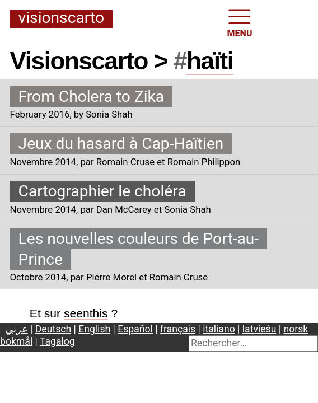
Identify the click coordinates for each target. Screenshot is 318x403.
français (177, 329)
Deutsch (53, 329)
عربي (16, 329)
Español (135, 329)
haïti (209, 60)
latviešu (259, 329)
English (94, 329)
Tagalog (57, 341)
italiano (219, 329)
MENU (239, 22)
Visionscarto (61, 18)
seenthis (86, 313)
